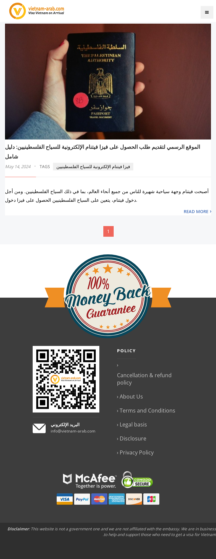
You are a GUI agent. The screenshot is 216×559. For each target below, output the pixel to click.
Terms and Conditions (147, 410)
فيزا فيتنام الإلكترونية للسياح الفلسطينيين (93, 166)
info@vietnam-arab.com (73, 431)
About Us (131, 396)
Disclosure (133, 438)
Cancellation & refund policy (144, 379)
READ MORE (196, 211)
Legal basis (133, 424)
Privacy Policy (137, 452)
